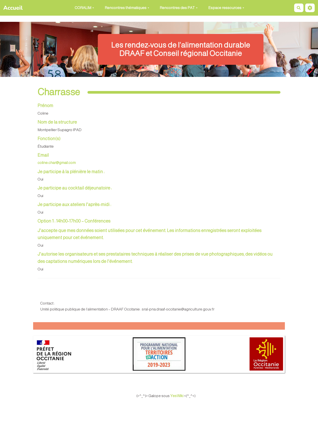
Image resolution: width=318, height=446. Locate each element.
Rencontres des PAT (179, 8)
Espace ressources (226, 8)
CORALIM (84, 8)
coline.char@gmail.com (57, 163)
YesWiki (182, 395)
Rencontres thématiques (127, 8)
